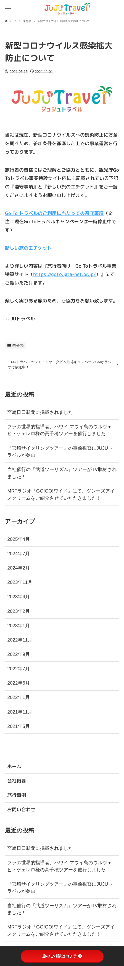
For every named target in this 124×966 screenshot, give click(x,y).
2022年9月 (18, 656)
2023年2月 (18, 613)
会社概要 (16, 781)
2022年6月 (18, 685)
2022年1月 (18, 699)
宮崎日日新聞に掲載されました (40, 414)
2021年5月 (18, 728)
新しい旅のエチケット (28, 248)
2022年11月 (19, 641)
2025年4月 (18, 541)
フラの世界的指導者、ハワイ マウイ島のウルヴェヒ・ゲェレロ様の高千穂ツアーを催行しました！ (59, 432)
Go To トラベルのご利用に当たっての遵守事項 (54, 213)
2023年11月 (19, 584)
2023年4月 (18, 598)
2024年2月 (18, 570)
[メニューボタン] (8, 8)
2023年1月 (18, 627)
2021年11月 (19, 713)
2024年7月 (18, 555)
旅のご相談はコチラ (62, 956)
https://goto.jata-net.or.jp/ (64, 274)
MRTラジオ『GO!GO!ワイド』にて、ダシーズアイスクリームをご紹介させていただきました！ (60, 496)
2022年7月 (18, 670)
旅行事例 (16, 795)
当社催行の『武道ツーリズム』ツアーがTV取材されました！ (62, 475)
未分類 (18, 346)
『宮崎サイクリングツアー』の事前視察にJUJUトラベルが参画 (60, 453)
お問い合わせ (21, 809)
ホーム (14, 766)
